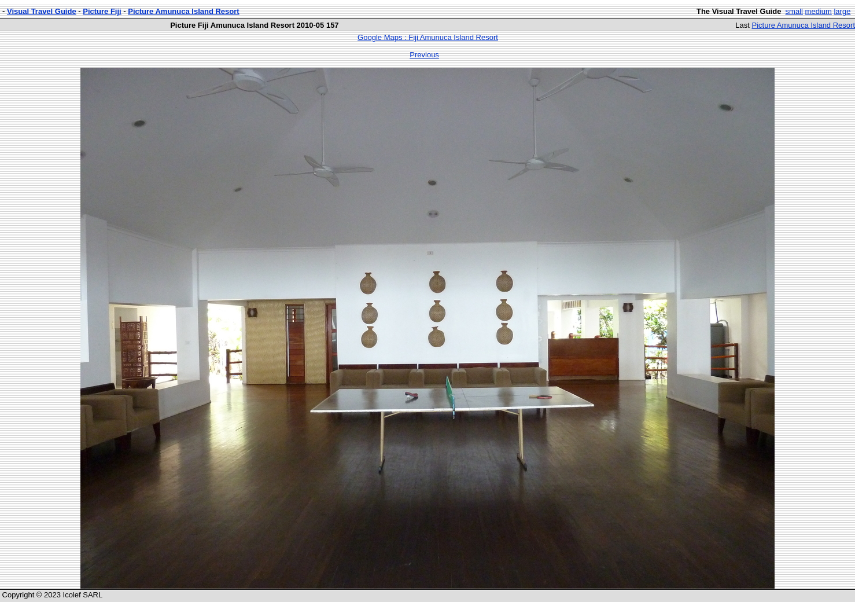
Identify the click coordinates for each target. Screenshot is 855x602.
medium (818, 11)
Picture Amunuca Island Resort (183, 11)
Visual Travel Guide (41, 11)
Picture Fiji (102, 11)
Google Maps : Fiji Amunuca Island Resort (428, 37)
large (842, 11)
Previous (424, 54)
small (794, 11)
